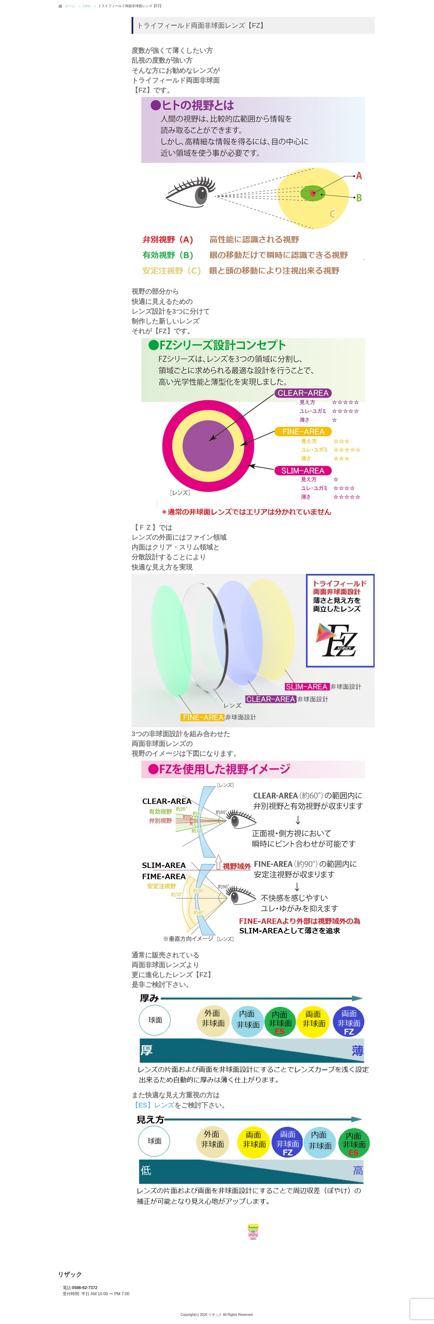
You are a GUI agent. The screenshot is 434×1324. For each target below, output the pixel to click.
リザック (70, 1274)
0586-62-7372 (80, 1287)
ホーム (70, 6)
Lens (87, 6)
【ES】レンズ (153, 1105)
